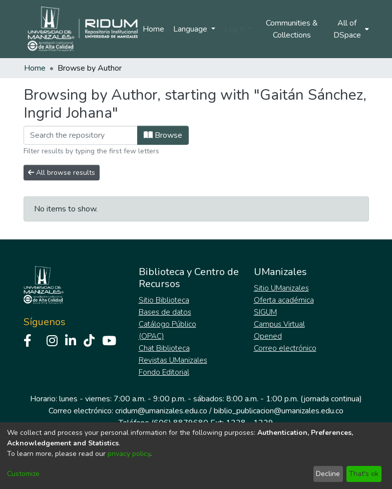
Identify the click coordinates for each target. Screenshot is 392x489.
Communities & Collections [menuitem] (292, 29)
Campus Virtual (279, 324)
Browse (163, 135)
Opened (268, 336)
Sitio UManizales (281, 288)
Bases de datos (165, 312)
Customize (23, 473)
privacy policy (129, 453)
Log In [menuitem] (235, 29)
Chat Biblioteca (164, 348)
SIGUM (265, 312)
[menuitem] (349, 29)
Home (153, 29)
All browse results (61, 172)
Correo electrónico (285, 348)
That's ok (363, 473)
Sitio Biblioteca (164, 300)
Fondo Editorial (164, 372)
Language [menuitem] (191, 29)
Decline (328, 473)
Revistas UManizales (173, 360)
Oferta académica (284, 300)
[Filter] (81, 135)
